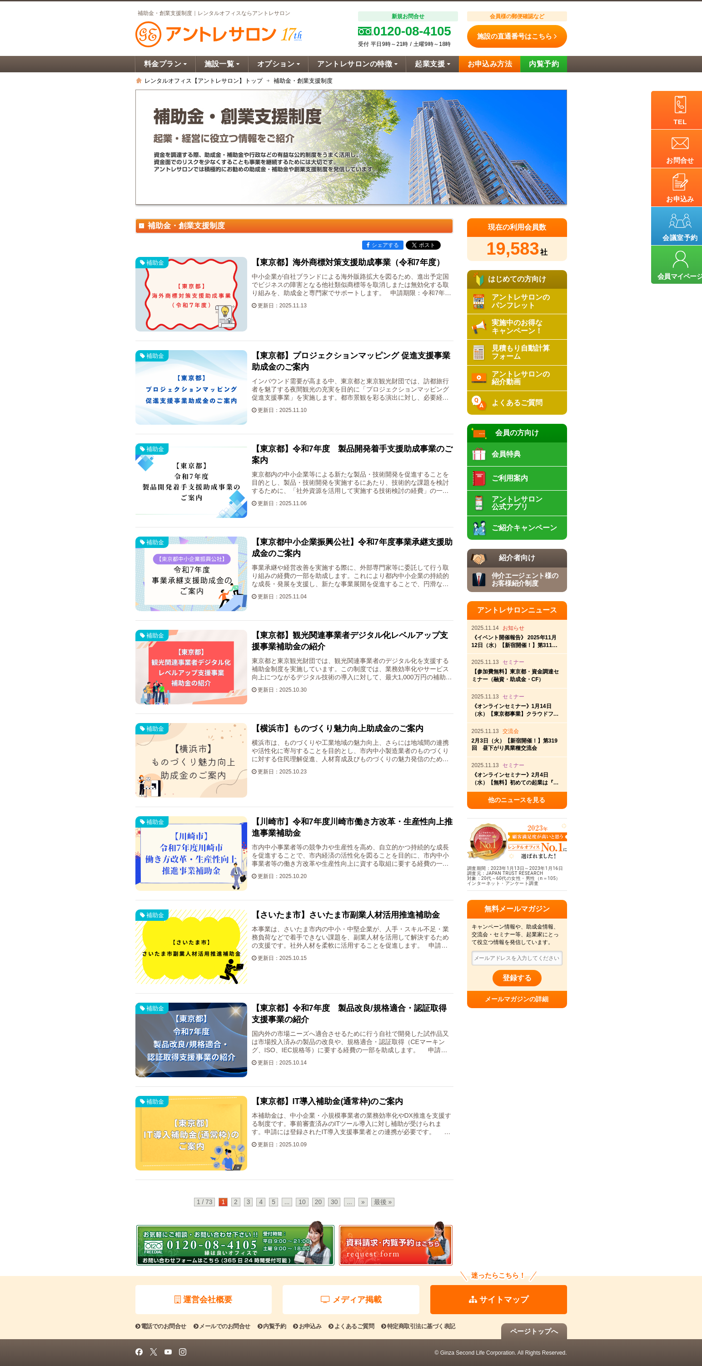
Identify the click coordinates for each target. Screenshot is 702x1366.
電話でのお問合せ (160, 1326)
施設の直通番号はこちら (517, 36)
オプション (278, 64)
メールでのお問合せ (222, 1326)
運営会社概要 (203, 1299)
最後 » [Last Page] (383, 1202)
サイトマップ (498, 1299)
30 (334, 1202)
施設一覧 (222, 64)
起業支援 (432, 64)
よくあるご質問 (351, 1326)
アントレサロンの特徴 (357, 64)
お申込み (307, 1326)
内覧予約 (544, 64)
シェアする (383, 245)
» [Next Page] (363, 1202)
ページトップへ (534, 1331)
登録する (517, 978)
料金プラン (165, 64)
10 (302, 1202)
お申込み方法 (490, 64)
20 (318, 1202)
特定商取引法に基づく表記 (418, 1326)
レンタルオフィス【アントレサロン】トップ (203, 80)
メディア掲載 (351, 1299)
